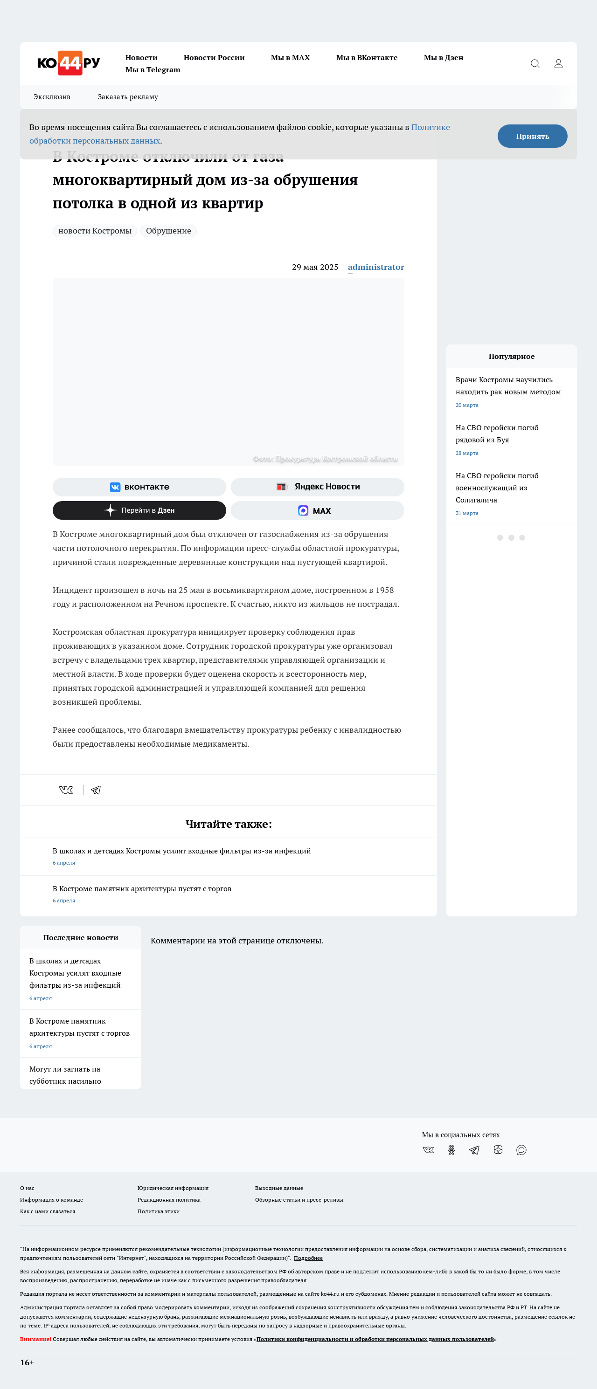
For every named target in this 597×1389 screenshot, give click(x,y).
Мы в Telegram (152, 69)
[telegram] (99, 790)
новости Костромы (95, 230)
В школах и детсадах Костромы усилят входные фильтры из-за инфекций (228, 857)
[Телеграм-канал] (474, 1150)
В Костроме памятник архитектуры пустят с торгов (228, 895)
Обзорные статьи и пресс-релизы (299, 1199)
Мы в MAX (290, 57)
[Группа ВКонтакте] (139, 487)
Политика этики (159, 1211)
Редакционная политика (169, 1199)
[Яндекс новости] (317, 487)
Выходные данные (279, 1187)
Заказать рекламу (128, 96)
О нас (27, 1187)
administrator (376, 266)
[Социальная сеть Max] (317, 510)
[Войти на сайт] (558, 63)
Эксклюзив (52, 96)
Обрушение (168, 230)
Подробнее (308, 1257)
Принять (532, 136)
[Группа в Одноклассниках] (451, 1150)
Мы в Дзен (444, 57)
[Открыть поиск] (535, 63)
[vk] (67, 790)
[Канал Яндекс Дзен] (139, 510)
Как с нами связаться (47, 1211)
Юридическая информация (173, 1187)
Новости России (214, 57)
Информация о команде (51, 1199)
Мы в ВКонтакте (367, 57)
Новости (141, 57)
